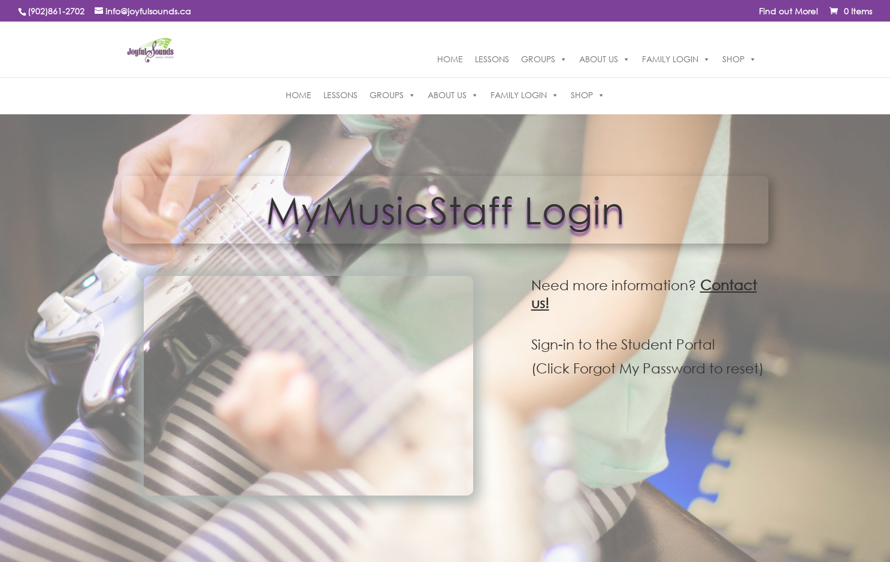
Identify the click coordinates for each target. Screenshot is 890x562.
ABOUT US (604, 59)
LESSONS (492, 59)
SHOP (739, 59)
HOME (450, 59)
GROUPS (544, 59)
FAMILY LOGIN (676, 59)
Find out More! (788, 12)
